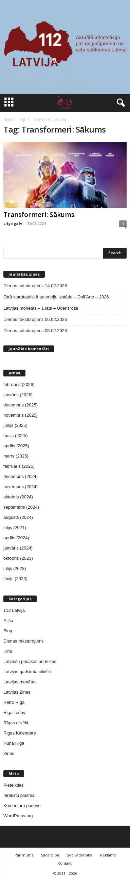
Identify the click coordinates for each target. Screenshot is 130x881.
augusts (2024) (18, 517)
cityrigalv (12, 223)
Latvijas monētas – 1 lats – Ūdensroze (40, 308)
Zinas (8, 753)
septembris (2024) (21, 507)
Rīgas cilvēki (15, 722)
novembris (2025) (20, 415)
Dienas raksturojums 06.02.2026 (35, 319)
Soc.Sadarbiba (79, 854)
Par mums (24, 854)
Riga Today (14, 712)
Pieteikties (13, 785)
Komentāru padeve (22, 805)
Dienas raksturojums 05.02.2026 (35, 330)
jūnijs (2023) (15, 578)
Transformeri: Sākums (38, 214)
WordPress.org (18, 815)
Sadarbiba (50, 854)
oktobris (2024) (18, 496)
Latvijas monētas (20, 681)
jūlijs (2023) (14, 568)
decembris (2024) (20, 476)
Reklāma (108, 854)
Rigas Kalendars (19, 733)
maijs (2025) (15, 435)
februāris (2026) (19, 384)
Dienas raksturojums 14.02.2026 (35, 285)
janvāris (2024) (18, 548)
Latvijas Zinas (16, 692)
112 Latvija (14, 610)
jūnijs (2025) (15, 425)
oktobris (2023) (18, 558)
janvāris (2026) (18, 394)
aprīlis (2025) (16, 445)
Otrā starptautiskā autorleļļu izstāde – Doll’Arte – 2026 (56, 296)
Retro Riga (13, 702)
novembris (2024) (20, 486)
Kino (7, 651)
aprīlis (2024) (16, 537)
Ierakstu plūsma (19, 795)
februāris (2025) (19, 466)
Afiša (8, 620)
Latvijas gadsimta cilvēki (27, 671)
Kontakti (65, 863)
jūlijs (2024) (14, 527)
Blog (7, 630)
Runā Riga (13, 743)
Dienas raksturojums (23, 641)
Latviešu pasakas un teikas (29, 661)
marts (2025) (16, 456)
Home (8, 119)
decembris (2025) (20, 404)
